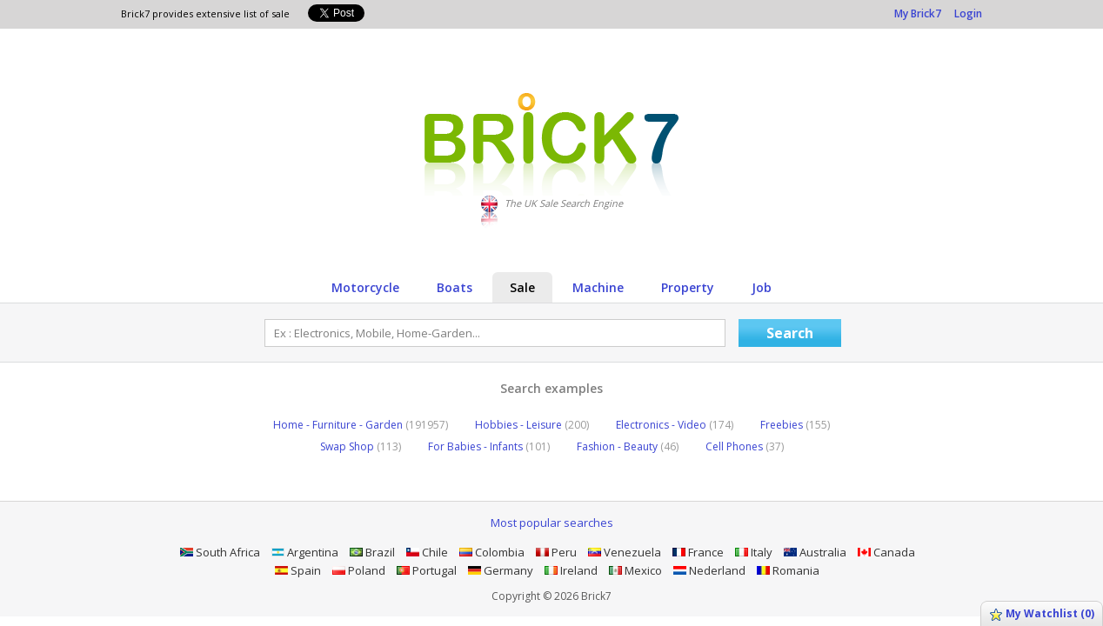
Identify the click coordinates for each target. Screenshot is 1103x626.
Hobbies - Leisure (532, 424)
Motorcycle (365, 287)
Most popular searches (552, 522)
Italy (753, 552)
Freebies (795, 424)
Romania (788, 570)
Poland (358, 570)
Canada (886, 552)
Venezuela (624, 552)
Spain (298, 570)
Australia (815, 552)
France (698, 552)
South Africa (220, 552)
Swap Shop (360, 446)
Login (968, 13)
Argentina (304, 552)
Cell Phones (744, 446)
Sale (522, 287)
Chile (427, 552)
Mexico (635, 570)
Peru (556, 552)
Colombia (492, 552)
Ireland (571, 570)
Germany (500, 570)
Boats (454, 287)
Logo (551, 144)
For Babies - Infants (489, 446)
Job (762, 287)
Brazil (372, 552)
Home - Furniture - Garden (360, 424)
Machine (598, 287)
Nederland (709, 570)
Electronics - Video (674, 424)
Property (687, 287)
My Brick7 (917, 13)
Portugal (427, 570)
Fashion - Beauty (628, 446)
